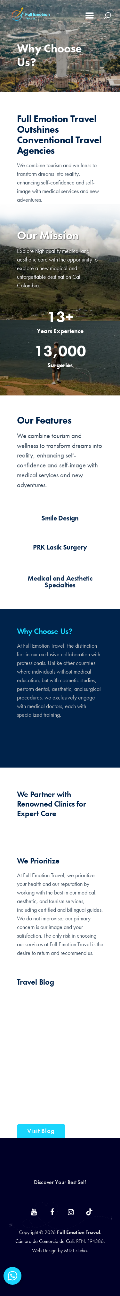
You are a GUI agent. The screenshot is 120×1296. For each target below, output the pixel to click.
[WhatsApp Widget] (12, 1276)
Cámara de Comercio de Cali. (45, 1241)
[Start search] (107, 16)
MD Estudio (75, 1250)
